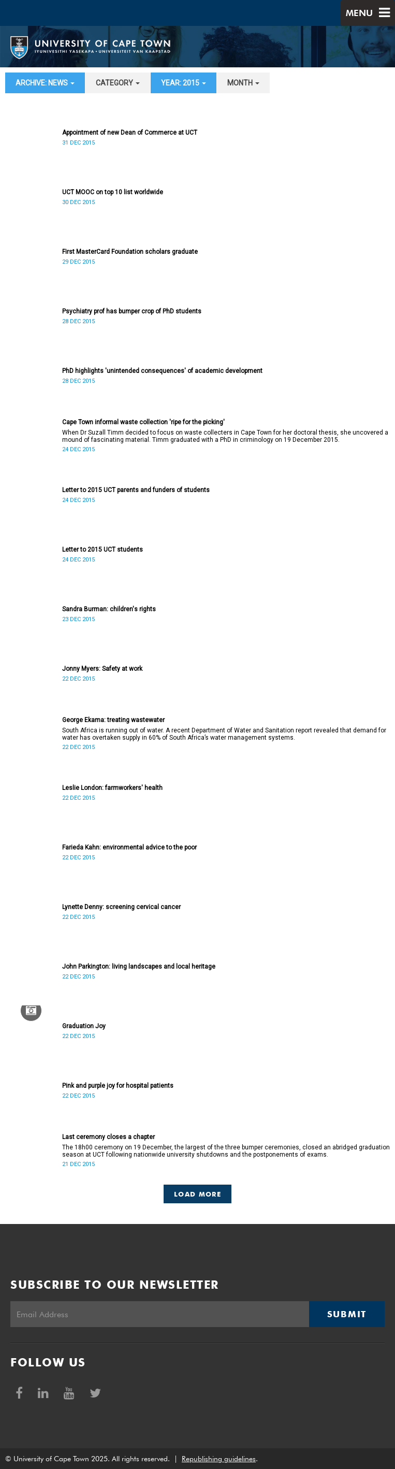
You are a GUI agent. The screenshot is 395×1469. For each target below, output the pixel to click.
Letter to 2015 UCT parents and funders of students (136, 490)
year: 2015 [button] (183, 83)
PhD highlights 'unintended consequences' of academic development (162, 371)
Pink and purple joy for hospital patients (117, 1085)
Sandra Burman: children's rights (109, 609)
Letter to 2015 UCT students (102, 549)
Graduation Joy (84, 1026)
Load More (197, 1194)
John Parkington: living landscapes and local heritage (138, 966)
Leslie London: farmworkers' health (112, 787)
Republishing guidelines (219, 1458)
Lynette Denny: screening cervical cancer (121, 907)
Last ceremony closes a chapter (108, 1137)
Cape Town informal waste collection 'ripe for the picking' (143, 422)
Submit (347, 1314)
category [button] (118, 83)
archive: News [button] (45, 83)
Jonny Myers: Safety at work (102, 668)
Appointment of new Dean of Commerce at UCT (129, 132)
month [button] (243, 83)
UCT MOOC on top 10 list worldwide (112, 192)
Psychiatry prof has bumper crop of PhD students (131, 311)
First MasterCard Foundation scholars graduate (130, 251)
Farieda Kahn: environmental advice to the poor (129, 847)
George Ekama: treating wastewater (113, 720)
